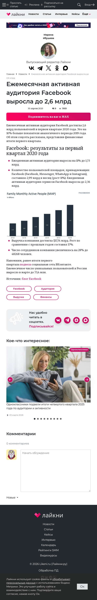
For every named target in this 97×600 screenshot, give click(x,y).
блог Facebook (31, 278)
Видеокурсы (48, 555)
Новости (33, 14)
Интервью (61, 14)
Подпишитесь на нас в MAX (48, 116)
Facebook (19, 288)
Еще (86, 14)
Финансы (46, 297)
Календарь (48, 545)
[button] (34, 419)
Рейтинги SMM (48, 550)
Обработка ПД (48, 570)
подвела (25, 264)
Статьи (47, 14)
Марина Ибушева (48, 36)
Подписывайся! (41, 326)
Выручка (18, 297)
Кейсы (76, 14)
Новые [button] (11, 497)
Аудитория (48, 288)
